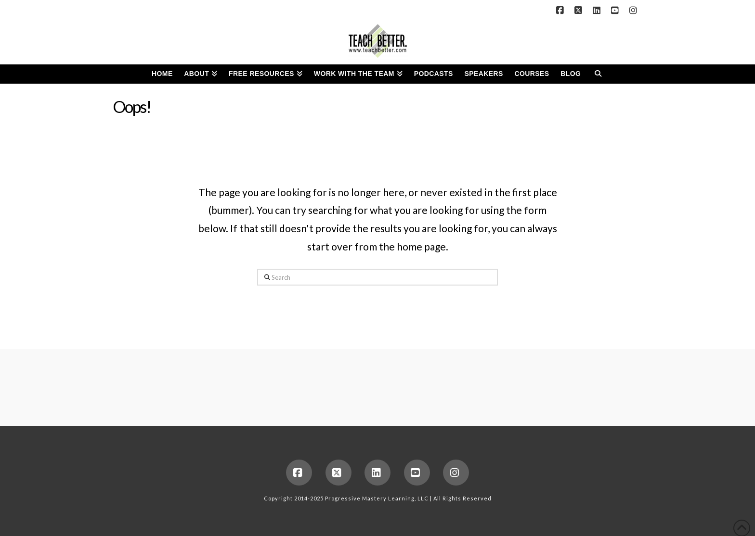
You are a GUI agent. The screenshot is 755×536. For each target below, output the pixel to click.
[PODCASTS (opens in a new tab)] (433, 74)
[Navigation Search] (597, 74)
